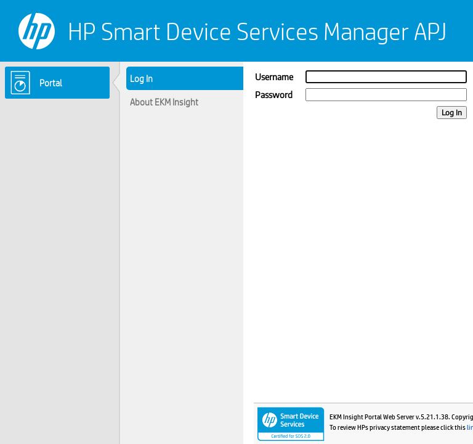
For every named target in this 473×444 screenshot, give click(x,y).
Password (274, 94)
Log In (452, 112)
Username (274, 77)
